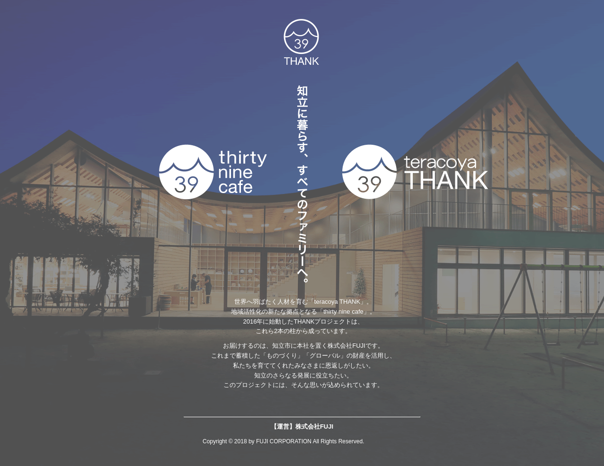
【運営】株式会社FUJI (302, 426)
